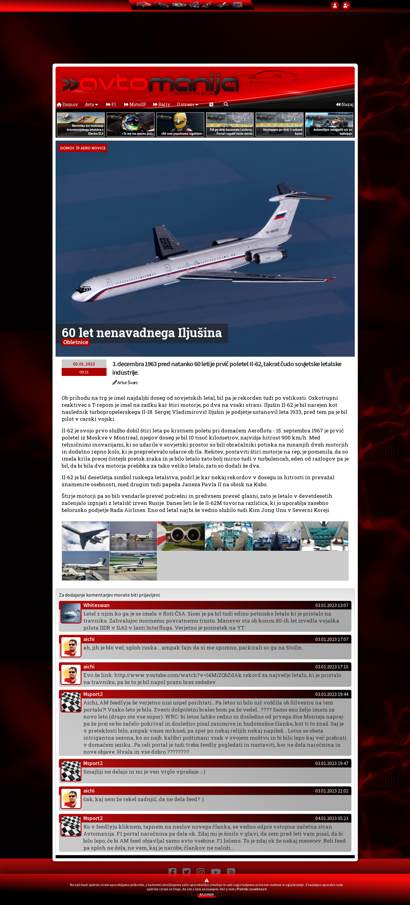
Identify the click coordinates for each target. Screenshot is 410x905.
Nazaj (345, 104)
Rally (161, 104)
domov (67, 148)
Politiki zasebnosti (252, 889)
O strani (187, 104)
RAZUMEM (207, 894)
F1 (111, 104)
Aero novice (93, 148)
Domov (67, 104)
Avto (91, 104)
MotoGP (135, 104)
